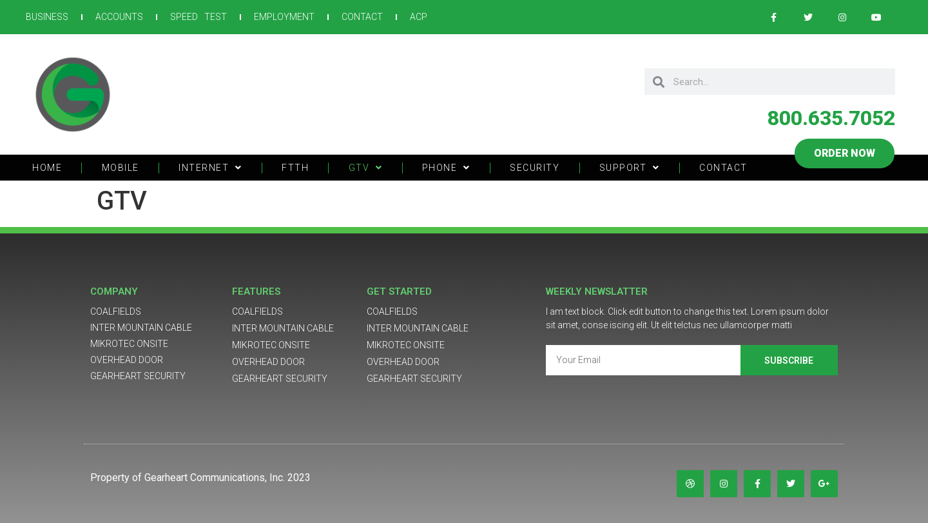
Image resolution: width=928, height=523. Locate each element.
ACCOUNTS (119, 17)
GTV (366, 168)
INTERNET (210, 168)
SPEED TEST (198, 17)
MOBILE (120, 168)
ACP (418, 17)
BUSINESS (47, 17)
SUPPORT (629, 168)
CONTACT (362, 17)
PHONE (446, 168)
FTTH (295, 168)
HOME (47, 168)
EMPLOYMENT (284, 17)
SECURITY (534, 168)
